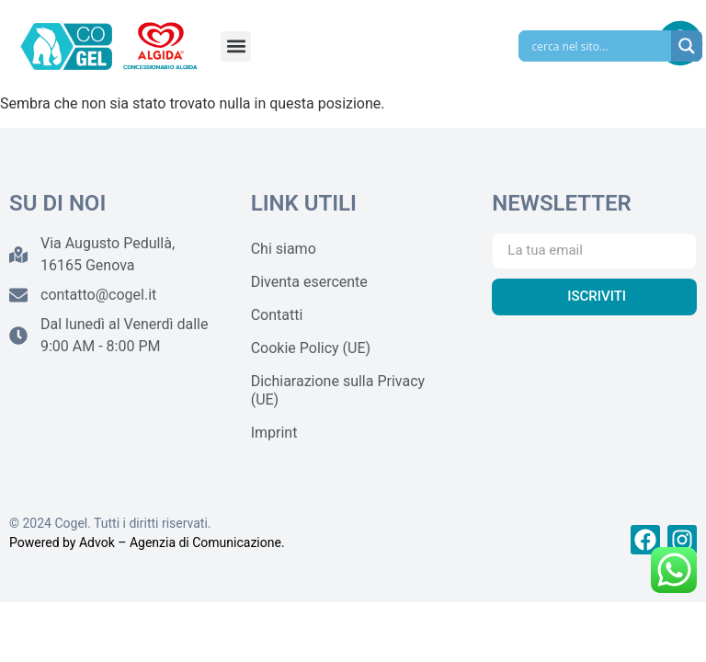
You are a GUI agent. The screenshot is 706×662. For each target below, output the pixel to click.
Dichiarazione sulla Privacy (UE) (338, 390)
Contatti (277, 315)
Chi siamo (283, 248)
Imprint (274, 432)
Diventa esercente (309, 282)
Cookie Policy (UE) (310, 348)
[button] (236, 46)
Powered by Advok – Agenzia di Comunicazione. (147, 542)
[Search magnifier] (686, 46)
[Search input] (599, 46)
